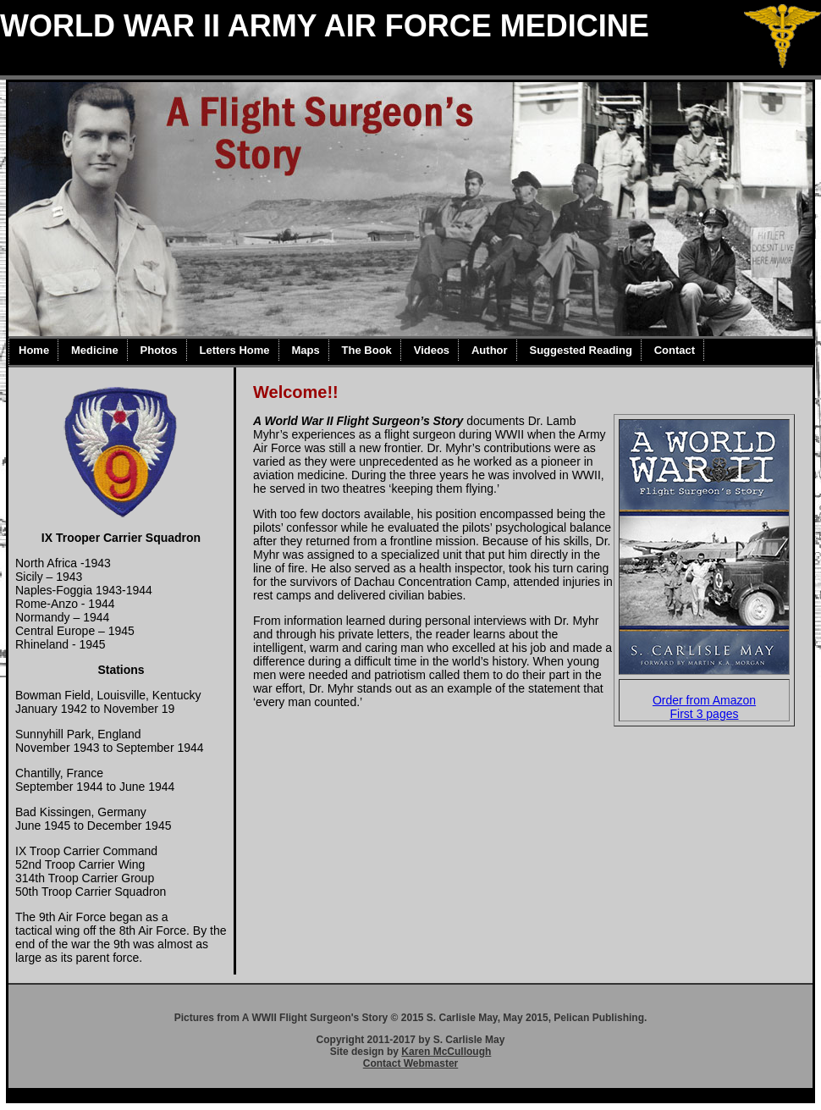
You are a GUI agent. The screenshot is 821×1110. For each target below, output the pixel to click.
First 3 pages (704, 714)
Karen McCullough (446, 1052)
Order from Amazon (704, 700)
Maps (305, 350)
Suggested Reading (580, 350)
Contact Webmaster (410, 1063)
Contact (674, 350)
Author (489, 350)
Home (34, 350)
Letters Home (234, 350)
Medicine (94, 350)
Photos (159, 350)
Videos (431, 350)
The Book (367, 350)
